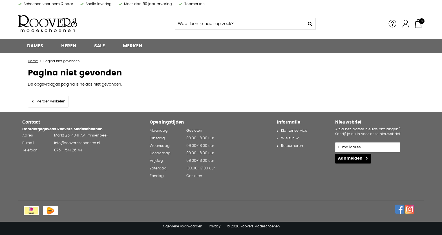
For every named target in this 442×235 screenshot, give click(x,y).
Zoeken (309, 23)
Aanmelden (350, 158)
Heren (68, 46)
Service (392, 23)
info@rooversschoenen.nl (77, 143)
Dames (35, 46)
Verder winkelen (51, 101)
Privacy (214, 226)
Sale (99, 46)
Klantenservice (294, 131)
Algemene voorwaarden (182, 226)
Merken (132, 46)
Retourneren (292, 146)
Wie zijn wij (290, 138)
